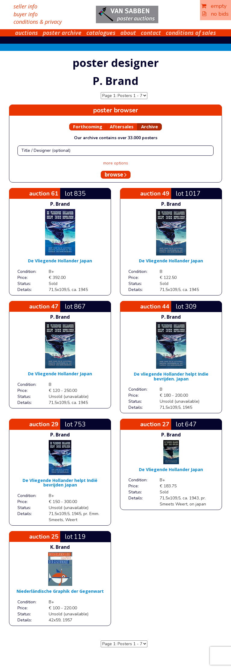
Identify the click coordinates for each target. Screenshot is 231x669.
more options (115, 163)
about (128, 32)
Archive (149, 126)
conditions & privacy (38, 21)
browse (116, 174)
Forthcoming (87, 126)
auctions (26, 32)
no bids (215, 13)
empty (213, 6)
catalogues (101, 32)
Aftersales (122, 126)
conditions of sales (191, 32)
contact (151, 32)
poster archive (62, 32)
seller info (25, 6)
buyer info (26, 14)
